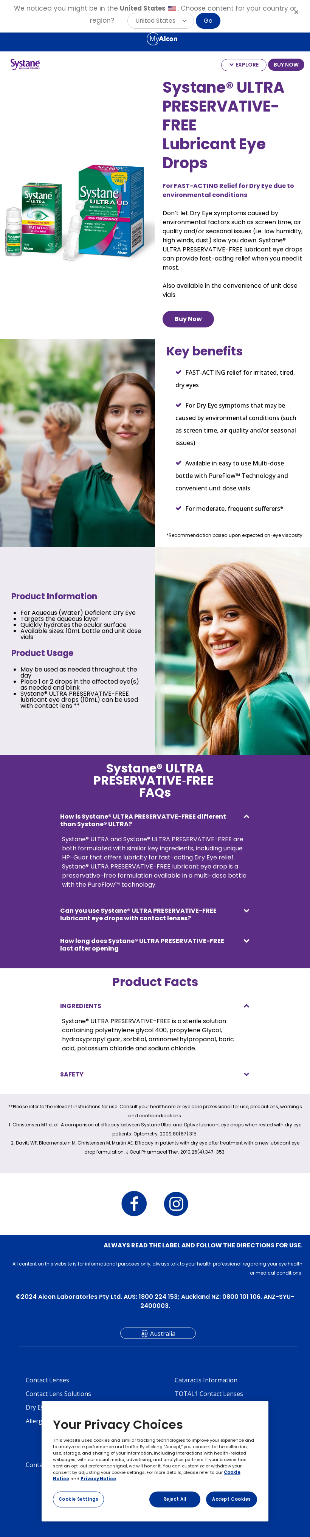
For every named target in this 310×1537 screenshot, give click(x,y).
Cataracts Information (206, 1380)
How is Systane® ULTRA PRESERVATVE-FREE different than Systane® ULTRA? (143, 820)
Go (208, 20)
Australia (162, 1333)
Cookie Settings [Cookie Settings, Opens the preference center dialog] (79, 1499)
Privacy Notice (98, 1479)
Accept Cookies (231, 1499)
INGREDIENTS (80, 1006)
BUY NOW (286, 64)
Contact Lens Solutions (58, 1394)
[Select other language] (7, 38)
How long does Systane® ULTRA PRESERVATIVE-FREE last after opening (142, 945)
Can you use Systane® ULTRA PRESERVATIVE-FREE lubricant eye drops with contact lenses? (138, 914)
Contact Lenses (47, 1380)
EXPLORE (247, 64)
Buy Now (188, 319)
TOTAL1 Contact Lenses (209, 1394)
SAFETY (72, 1074)
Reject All (174, 1499)
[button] (160, 21)
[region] (155, 1461)
